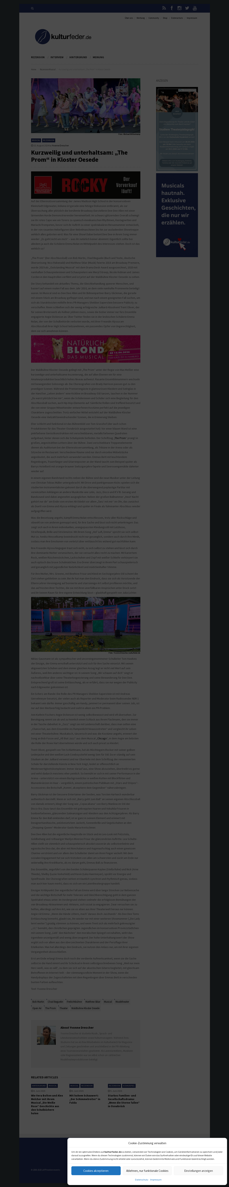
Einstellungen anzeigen (198, 1171)
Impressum (156, 1179)
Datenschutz (141, 1179)
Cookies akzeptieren (96, 1171)
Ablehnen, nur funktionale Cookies (147, 1171)
